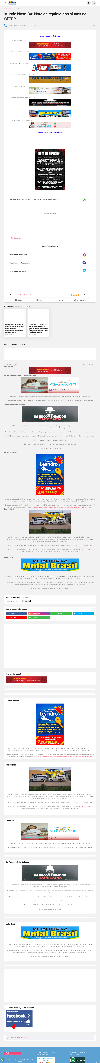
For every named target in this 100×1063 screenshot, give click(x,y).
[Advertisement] (34, 139)
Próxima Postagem (88, 364)
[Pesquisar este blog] (14, 601)
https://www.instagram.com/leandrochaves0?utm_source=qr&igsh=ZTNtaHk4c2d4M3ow (62, 507)
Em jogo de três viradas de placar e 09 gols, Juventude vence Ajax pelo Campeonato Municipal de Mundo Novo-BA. (14, 329)
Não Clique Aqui (16, 238)
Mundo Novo (17, 8)
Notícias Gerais (29, 295)
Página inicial (8, 8)
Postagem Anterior (12, 364)
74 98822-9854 (86, 549)
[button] (6, 3)
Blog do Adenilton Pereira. (19, 1037)
